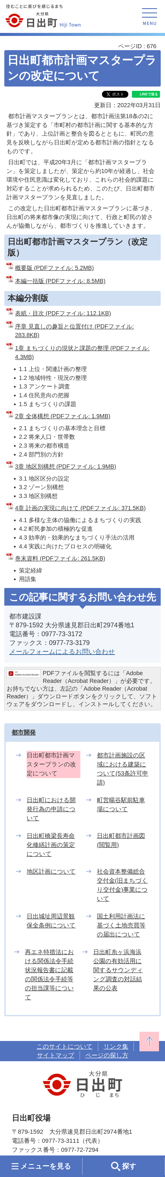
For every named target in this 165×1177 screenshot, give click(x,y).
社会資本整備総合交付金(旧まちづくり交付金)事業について (122, 885)
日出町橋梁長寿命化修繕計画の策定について (51, 844)
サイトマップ (55, 1055)
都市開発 (24, 732)
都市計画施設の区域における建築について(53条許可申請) (122, 769)
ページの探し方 (106, 1055)
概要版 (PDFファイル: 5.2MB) (54, 267)
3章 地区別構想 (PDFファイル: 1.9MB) (65, 466)
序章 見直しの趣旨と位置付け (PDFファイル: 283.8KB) (74, 331)
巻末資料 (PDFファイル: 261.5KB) (60, 558)
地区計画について (51, 871)
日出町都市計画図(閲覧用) (121, 840)
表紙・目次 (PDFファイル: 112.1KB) (63, 313)
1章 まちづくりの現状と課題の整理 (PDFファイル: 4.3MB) (82, 352)
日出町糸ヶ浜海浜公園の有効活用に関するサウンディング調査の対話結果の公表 (118, 970)
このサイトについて (65, 1046)
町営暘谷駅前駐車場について (121, 804)
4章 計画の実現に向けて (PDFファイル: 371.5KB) (80, 508)
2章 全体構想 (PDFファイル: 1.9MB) (62, 416)
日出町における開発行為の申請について (51, 809)
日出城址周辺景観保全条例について (51, 921)
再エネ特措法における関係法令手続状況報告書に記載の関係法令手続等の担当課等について (49, 975)
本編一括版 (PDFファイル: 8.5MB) (60, 281)
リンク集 (116, 1046)
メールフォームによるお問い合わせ (62, 651)
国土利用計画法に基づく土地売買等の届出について (121, 925)
